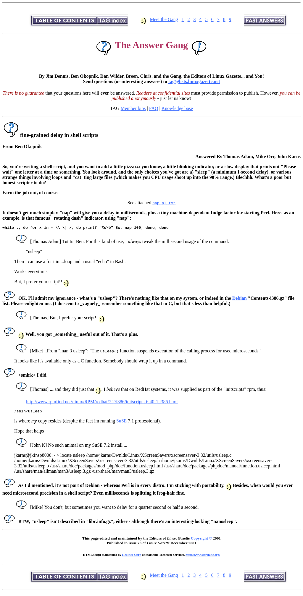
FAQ (153, 108)
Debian (239, 299)
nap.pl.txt (163, 202)
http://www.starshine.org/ (203, 556)
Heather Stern (131, 556)
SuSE (121, 422)
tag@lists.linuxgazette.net (194, 81)
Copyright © (201, 540)
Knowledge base (177, 108)
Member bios (133, 108)
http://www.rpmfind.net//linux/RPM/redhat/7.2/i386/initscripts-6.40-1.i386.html (102, 402)
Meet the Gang (164, 19)
